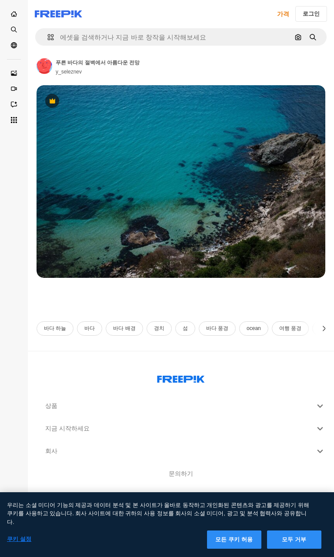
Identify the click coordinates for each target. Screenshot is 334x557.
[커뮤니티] (14, 45)
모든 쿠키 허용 (234, 543)
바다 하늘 (55, 328)
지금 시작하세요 (185, 429)
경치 (159, 328)
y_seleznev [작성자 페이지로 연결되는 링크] (69, 72)
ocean (254, 328)
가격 (283, 13)
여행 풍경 (290, 328)
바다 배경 (124, 328)
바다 (89, 328)
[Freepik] (58, 13)
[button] (47, 37)
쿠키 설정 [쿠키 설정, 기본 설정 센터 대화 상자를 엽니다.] (19, 543)
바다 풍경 (217, 328)
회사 (185, 451)
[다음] (324, 328)
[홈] (14, 14)
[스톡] (14, 30)
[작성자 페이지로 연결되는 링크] (44, 66)
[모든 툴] (14, 120)
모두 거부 (294, 543)
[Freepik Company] (181, 377)
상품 (185, 406)
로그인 (311, 13)
